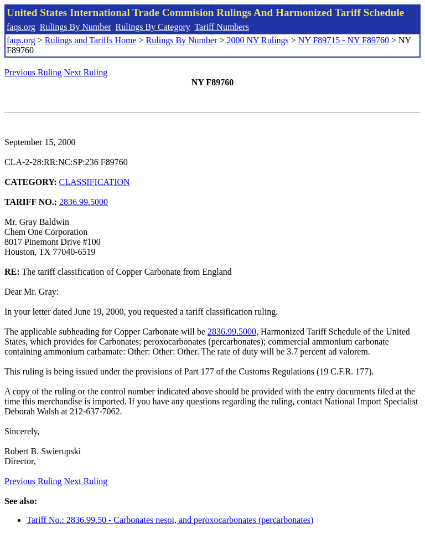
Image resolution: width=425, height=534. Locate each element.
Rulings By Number (75, 27)
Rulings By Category (153, 27)
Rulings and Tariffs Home (91, 40)
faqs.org (21, 27)
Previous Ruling (33, 72)
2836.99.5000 (83, 202)
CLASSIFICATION (94, 182)
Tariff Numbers (221, 27)
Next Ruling (86, 72)
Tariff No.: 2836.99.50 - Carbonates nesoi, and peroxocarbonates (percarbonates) (170, 520)
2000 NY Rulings (258, 40)
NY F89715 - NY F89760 (343, 40)
